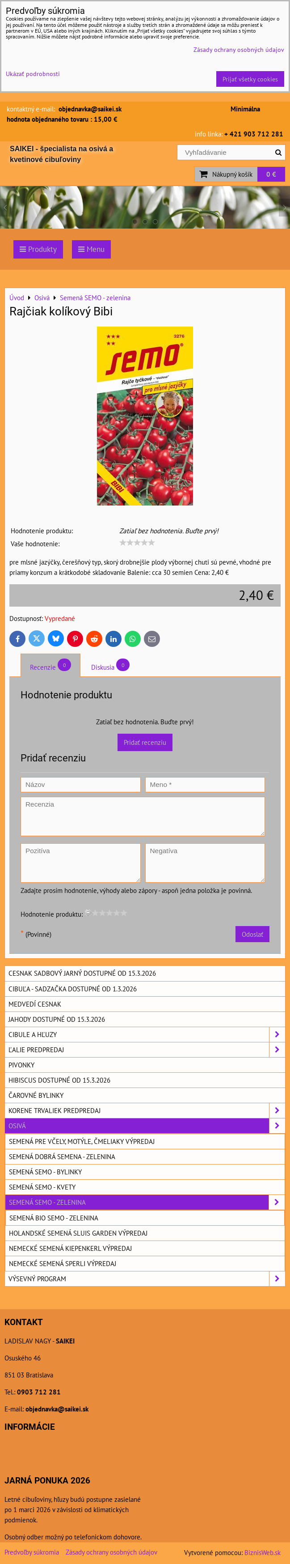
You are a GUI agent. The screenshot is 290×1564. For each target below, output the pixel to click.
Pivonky (21, 1064)
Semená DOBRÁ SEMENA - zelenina (62, 1156)
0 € (271, 174)
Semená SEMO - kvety (42, 1186)
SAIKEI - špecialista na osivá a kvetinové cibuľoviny (61, 154)
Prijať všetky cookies (250, 79)
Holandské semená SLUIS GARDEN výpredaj (78, 1232)
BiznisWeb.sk (262, 1552)
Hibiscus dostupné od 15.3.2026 (59, 1079)
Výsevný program (146, 1278)
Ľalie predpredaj (146, 1049)
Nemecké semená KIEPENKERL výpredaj (70, 1248)
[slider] (137, 542)
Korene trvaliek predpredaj (146, 1110)
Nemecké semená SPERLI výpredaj (62, 1263)
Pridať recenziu (145, 742)
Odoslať (252, 934)
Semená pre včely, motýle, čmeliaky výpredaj (82, 1141)
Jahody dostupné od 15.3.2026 (56, 1019)
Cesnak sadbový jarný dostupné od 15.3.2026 (82, 973)
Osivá (146, 1125)
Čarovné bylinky (35, 1095)
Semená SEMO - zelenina (147, 1202)
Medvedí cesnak (34, 1003)
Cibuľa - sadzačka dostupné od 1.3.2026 (72, 988)
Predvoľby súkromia (31, 1551)
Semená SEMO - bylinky (45, 1171)
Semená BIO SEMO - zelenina (53, 1217)
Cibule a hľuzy (146, 1034)
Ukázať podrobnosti (33, 73)
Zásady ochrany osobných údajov (111, 1551)
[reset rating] (88, 912)
